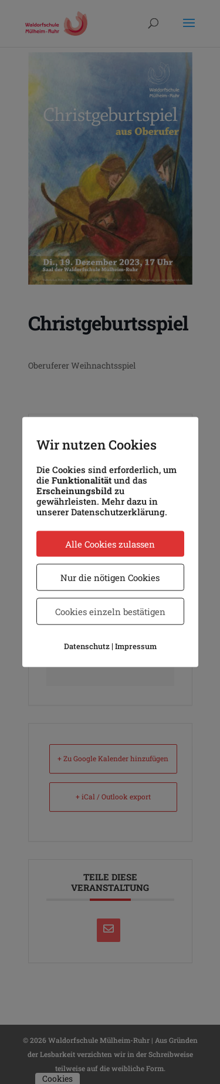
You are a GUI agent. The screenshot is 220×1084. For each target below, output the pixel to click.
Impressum (136, 645)
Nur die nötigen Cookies (110, 577)
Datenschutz (87, 645)
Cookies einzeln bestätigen (110, 611)
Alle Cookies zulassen (110, 543)
